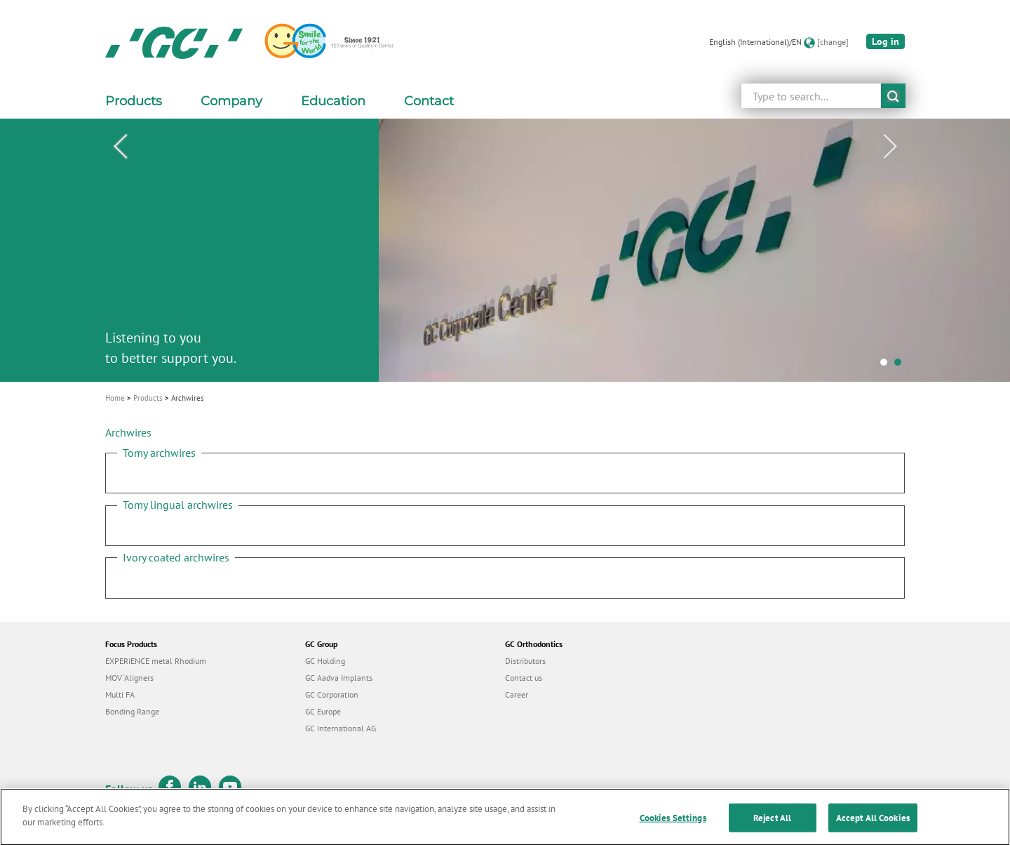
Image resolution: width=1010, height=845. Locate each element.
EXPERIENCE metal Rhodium (155, 661)
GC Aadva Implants (338, 677)
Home (115, 398)
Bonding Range (132, 711)
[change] (833, 41)
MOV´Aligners (129, 677)
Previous (120, 146)
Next (890, 146)
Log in (885, 41)
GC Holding (325, 661)
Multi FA (120, 694)
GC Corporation (331, 694)
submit (893, 96)
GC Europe (323, 711)
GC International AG (340, 728)
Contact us (523, 677)
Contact (429, 101)
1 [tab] (887, 366)
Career (516, 694)
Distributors (525, 661)
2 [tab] (901, 366)
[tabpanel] (505, 250)
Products (148, 398)
